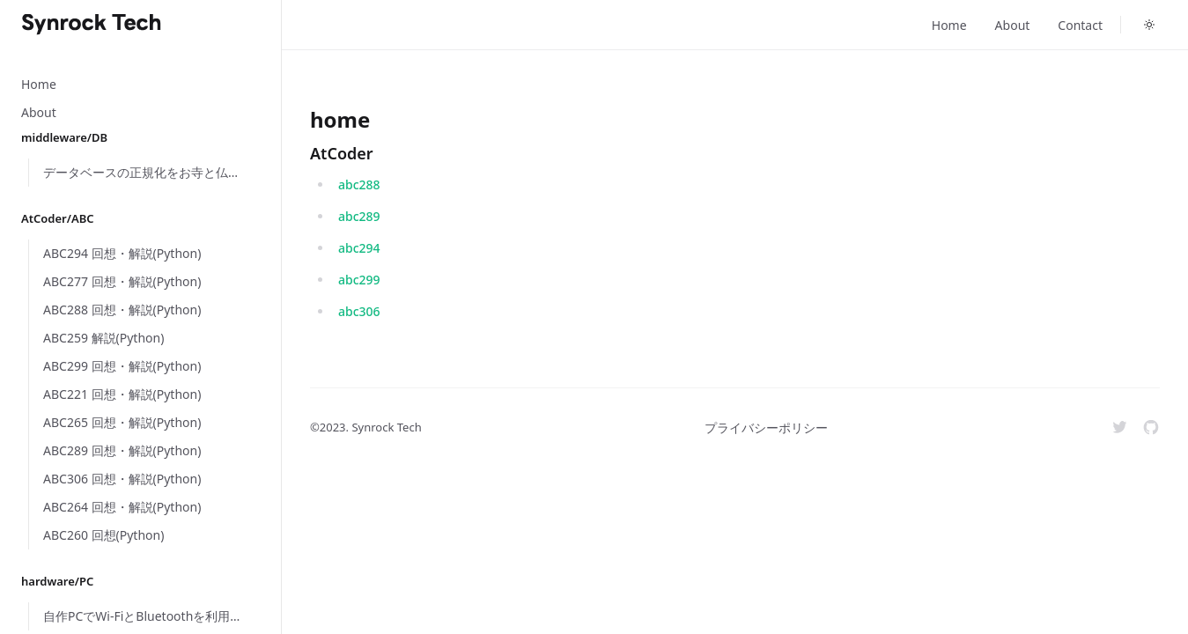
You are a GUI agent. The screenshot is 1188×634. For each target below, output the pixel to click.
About (1012, 25)
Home (949, 25)
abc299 (359, 279)
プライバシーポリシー (766, 427)
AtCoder (341, 153)
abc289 (359, 216)
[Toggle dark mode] (1149, 24)
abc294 (359, 248)
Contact (1080, 25)
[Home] (91, 24)
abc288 (359, 184)
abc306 (359, 311)
